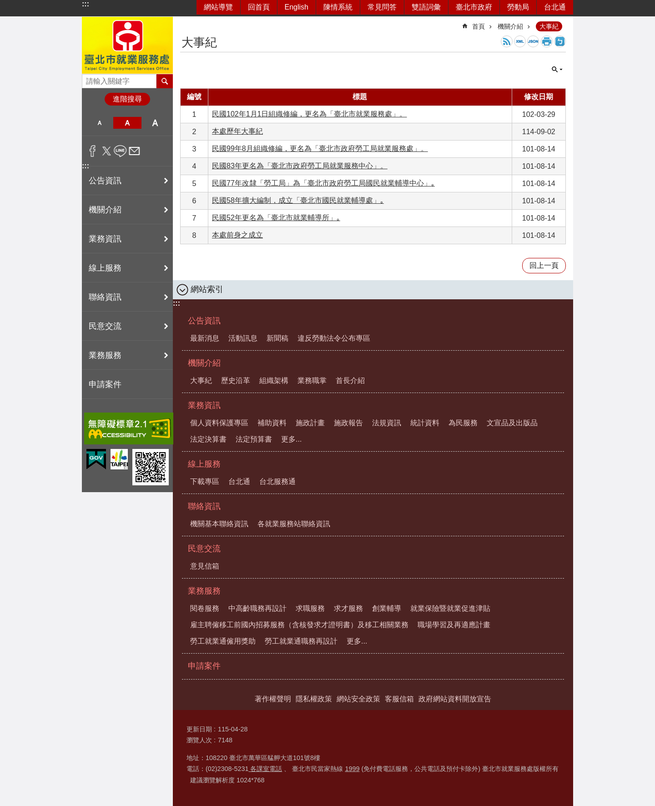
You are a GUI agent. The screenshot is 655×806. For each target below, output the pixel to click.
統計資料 (424, 423)
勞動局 (518, 7)
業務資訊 (204, 405)
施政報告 (348, 423)
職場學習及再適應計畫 (454, 625)
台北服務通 (277, 481)
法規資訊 (386, 423)
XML (520, 41)
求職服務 (310, 608)
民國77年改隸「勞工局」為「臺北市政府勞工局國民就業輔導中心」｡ (323, 183)
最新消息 (204, 338)
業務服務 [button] (105, 355)
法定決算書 (208, 439)
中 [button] (127, 123)
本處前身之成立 (237, 235)
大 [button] (155, 123)
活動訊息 (242, 338)
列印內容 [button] (547, 41)
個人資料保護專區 (219, 423)
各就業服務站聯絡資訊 (293, 524)
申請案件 (105, 384)
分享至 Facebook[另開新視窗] (93, 151)
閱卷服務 (204, 608)
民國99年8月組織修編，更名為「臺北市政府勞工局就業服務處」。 (320, 148)
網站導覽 (218, 7)
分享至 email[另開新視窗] (134, 151)
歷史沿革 (235, 380)
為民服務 (463, 423)
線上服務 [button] (105, 267)
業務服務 (204, 590)
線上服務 (204, 463)
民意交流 (204, 548)
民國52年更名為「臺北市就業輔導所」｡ (276, 218)
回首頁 (259, 7)
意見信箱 (204, 566)
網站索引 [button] (207, 289)
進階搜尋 (127, 99)
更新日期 (199, 729)
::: (85, 4)
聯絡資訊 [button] (105, 297)
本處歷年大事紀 (237, 131)
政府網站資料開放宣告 (454, 699)
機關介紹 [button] (105, 209)
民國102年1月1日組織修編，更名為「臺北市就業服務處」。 (309, 114)
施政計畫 (310, 423)
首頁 (478, 26)
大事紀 (549, 26)
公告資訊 (204, 320)
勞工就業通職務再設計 (301, 641)
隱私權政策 (314, 699)
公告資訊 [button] (105, 180)
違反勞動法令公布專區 (333, 338)
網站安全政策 (358, 699)
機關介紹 (510, 26)
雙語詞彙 (426, 7)
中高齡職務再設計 (257, 608)
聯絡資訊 (204, 506)
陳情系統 (338, 7)
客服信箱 (399, 699)
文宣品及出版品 (512, 423)
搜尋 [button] (164, 81)
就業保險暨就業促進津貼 (450, 608)
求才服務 (348, 608)
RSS (507, 41)
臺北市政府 (474, 7)
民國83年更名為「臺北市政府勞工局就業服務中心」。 (300, 166)
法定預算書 (254, 439)
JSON (533, 41)
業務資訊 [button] (105, 238)
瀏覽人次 (199, 740)
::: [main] (186, 22)
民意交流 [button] (105, 326)
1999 (352, 768)
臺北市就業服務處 (127, 45)
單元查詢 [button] (557, 70)
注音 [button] (560, 41)
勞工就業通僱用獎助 (223, 641)
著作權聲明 (273, 699)
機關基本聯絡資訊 (219, 524)
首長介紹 (350, 380)
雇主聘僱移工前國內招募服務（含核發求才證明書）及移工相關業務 (299, 625)
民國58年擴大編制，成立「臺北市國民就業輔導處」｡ (298, 200)
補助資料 (272, 423)
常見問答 (382, 7)
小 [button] (99, 123)
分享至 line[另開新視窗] (120, 151)
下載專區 (204, 481)
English (296, 7)
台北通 (555, 7)
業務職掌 (312, 380)
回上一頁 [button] (544, 265)
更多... (291, 439)
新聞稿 (277, 338)
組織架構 (273, 380)
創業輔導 (386, 608)
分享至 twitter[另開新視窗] (107, 151)
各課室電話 (265, 768)
